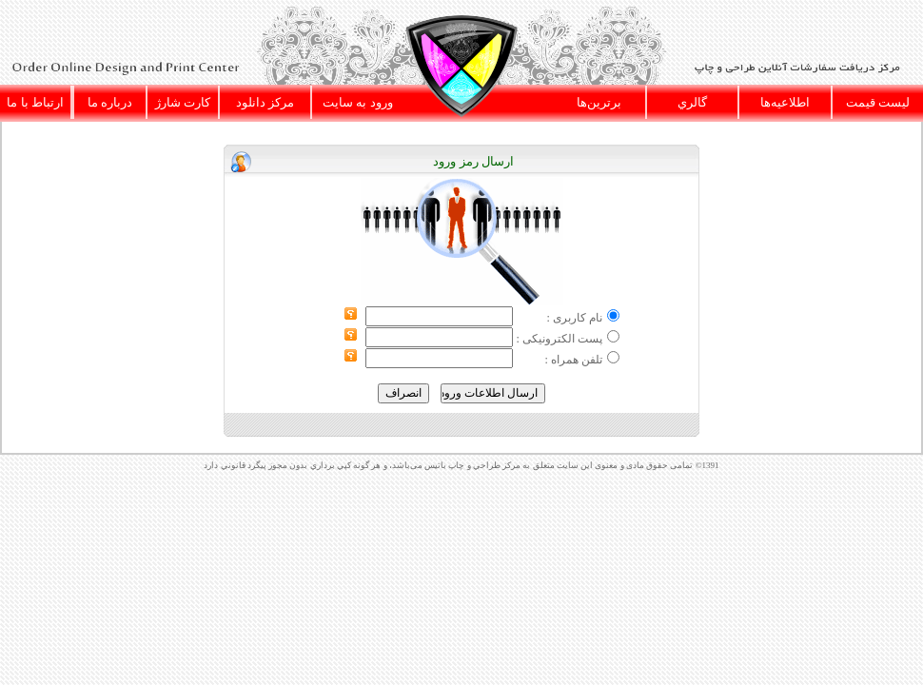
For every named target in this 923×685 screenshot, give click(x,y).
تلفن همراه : (572, 359)
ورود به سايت (358, 102)
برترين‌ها (599, 102)
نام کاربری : (573, 317)
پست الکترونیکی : (558, 338)
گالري (692, 102)
